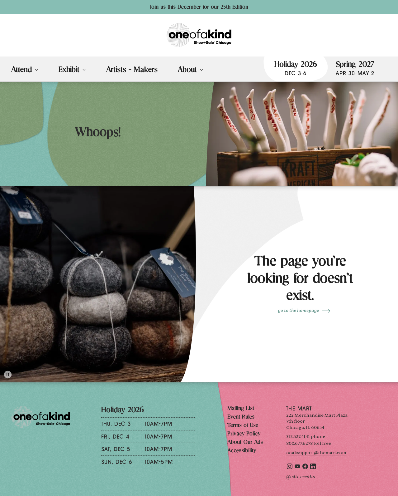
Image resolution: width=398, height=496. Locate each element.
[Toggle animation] (7, 374)
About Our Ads (245, 442)
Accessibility (241, 451)
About (187, 70)
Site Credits (300, 476)
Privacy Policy (243, 434)
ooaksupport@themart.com (316, 452)
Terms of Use (242, 426)
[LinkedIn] (313, 467)
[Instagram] (289, 467)
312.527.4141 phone (305, 436)
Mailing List (240, 409)
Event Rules (240, 417)
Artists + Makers (132, 70)
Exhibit (69, 70)
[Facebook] (305, 467)
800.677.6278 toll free (308, 443)
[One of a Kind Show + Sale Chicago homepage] (199, 35)
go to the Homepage (298, 310)
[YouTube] (297, 467)
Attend (21, 70)
